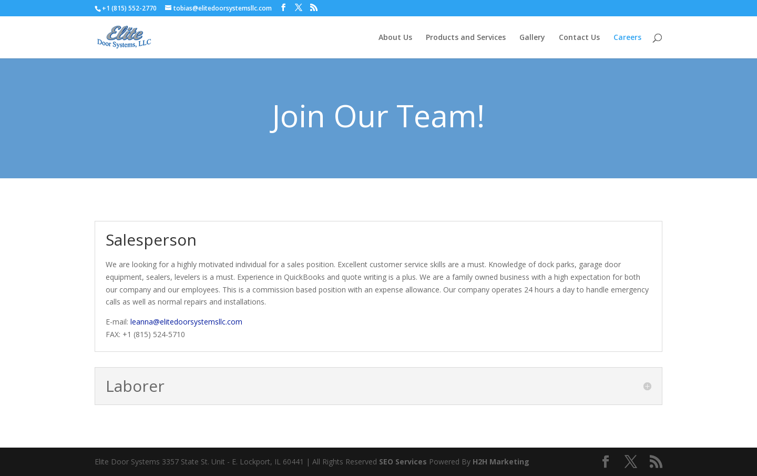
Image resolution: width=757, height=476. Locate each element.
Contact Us (579, 38)
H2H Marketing (501, 462)
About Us (395, 38)
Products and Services (466, 38)
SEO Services (403, 462)
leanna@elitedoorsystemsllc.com (186, 322)
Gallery (532, 38)
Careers (627, 38)
